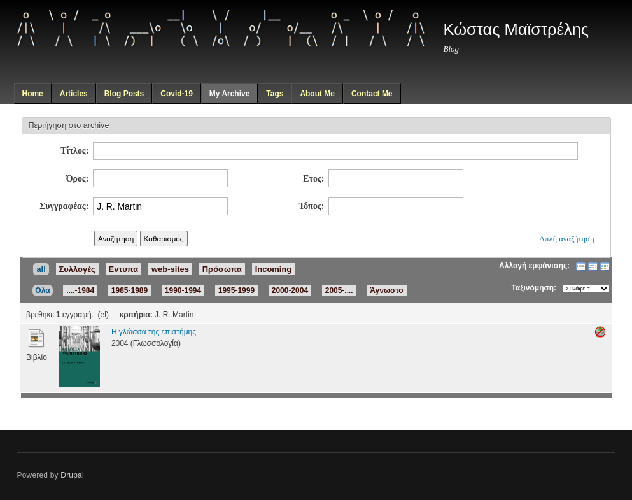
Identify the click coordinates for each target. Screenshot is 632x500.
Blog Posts (124, 93)
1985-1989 (129, 290)
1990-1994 (183, 290)
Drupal (72, 475)
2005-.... (339, 290)
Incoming (273, 269)
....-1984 (80, 290)
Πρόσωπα (222, 269)
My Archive (229, 93)
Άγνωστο (386, 290)
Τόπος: (311, 206)
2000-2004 (290, 290)
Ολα (42, 290)
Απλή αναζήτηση (566, 238)
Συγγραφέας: (63, 206)
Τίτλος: (74, 150)
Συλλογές (77, 269)
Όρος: (77, 178)
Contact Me (372, 93)
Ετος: (313, 178)
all (40, 269)
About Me (317, 93)
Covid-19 (176, 93)
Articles (74, 93)
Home (32, 93)
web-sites (170, 269)
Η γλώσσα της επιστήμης (153, 331)
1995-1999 (236, 290)
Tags (274, 93)
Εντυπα (124, 269)
